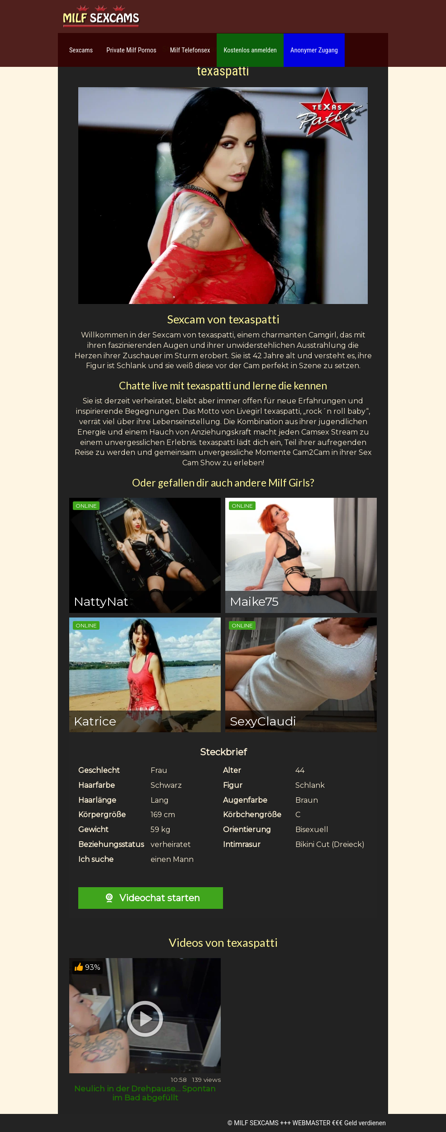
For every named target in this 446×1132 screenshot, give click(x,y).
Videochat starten (150, 898)
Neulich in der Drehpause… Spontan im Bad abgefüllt (145, 1093)
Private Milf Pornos (131, 50)
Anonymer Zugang (314, 50)
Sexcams (81, 50)
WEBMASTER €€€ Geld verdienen (339, 1123)
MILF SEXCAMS (256, 1123)
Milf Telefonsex (190, 50)
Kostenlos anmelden (250, 50)
